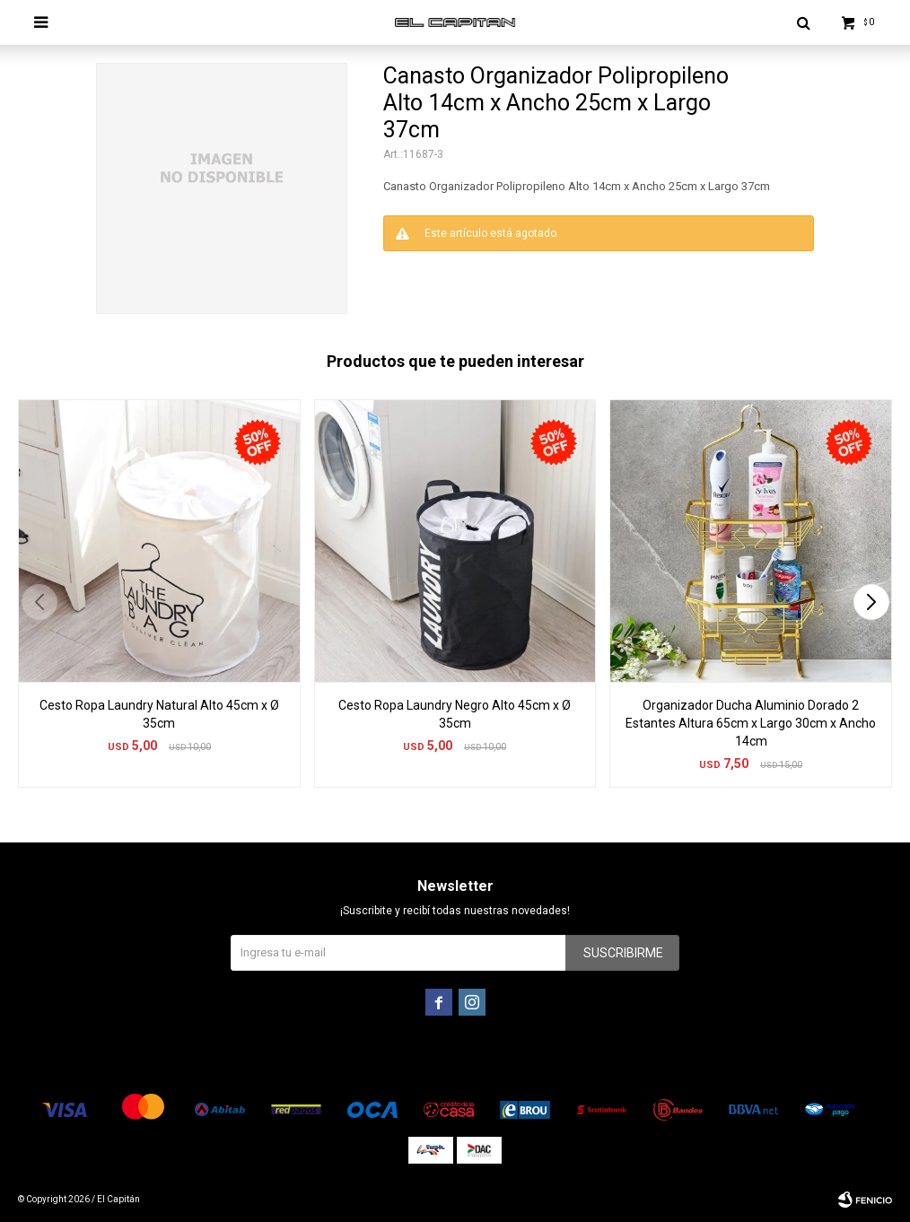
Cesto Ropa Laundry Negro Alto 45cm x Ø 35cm (454, 714)
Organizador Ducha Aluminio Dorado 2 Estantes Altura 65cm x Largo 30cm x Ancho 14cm (751, 723)
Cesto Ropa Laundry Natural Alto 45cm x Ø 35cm (159, 714)
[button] (871, 602)
